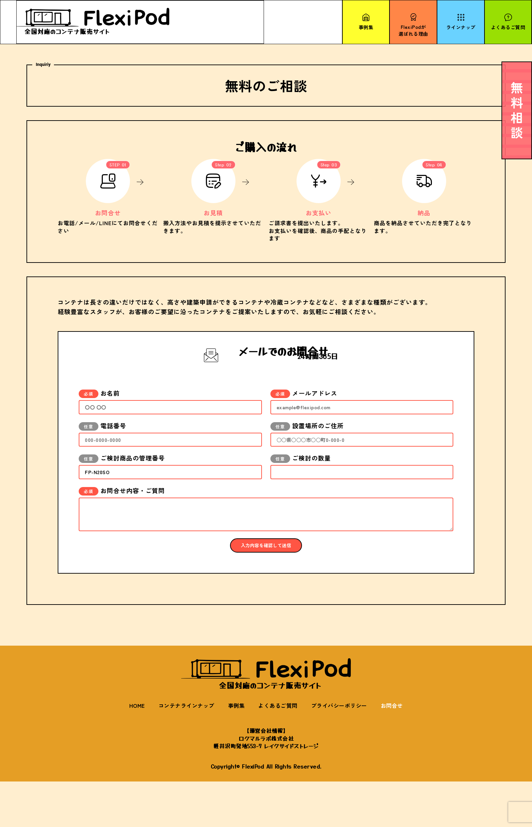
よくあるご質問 (278, 751)
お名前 (99, 407)
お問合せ (392, 751)
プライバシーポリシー (339, 751)
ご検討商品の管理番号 (122, 479)
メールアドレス (303, 407)
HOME (137, 751)
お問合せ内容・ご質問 (122, 516)
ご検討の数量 (300, 479)
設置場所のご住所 (307, 443)
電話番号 (102, 443)
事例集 (236, 751)
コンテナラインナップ (186, 751)
